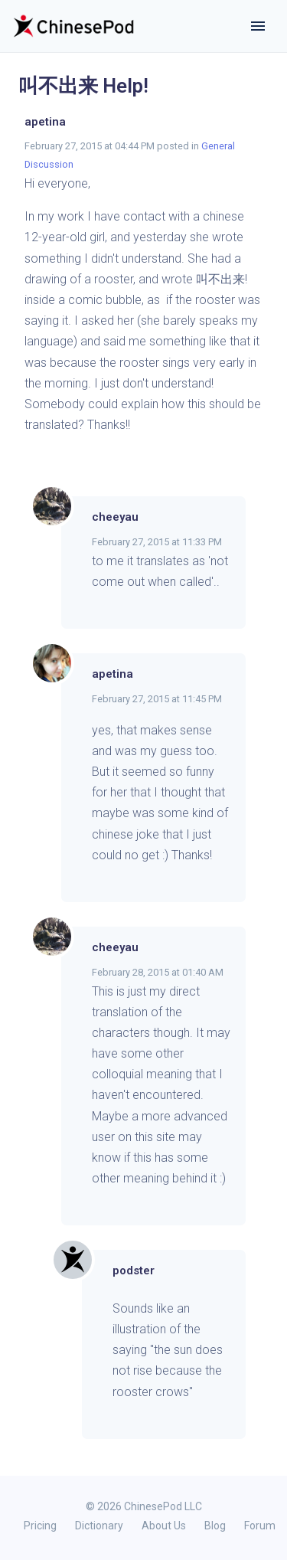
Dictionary (99, 1525)
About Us (164, 1525)
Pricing (40, 1525)
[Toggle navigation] (258, 26)
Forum (260, 1525)
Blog (215, 1525)
